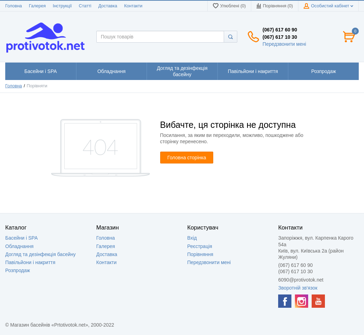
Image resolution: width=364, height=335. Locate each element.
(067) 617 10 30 (279, 37)
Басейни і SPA (21, 238)
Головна (13, 5)
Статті (85, 5)
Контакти (133, 5)
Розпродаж (17, 270)
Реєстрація (199, 246)
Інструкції (62, 5)
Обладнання (19, 246)
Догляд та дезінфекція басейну (40, 254)
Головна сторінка (187, 157)
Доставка (107, 5)
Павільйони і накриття (30, 262)
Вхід (192, 238)
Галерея (37, 5)
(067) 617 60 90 (279, 29)
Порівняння (200, 254)
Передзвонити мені (284, 44)
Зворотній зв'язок (297, 288)
